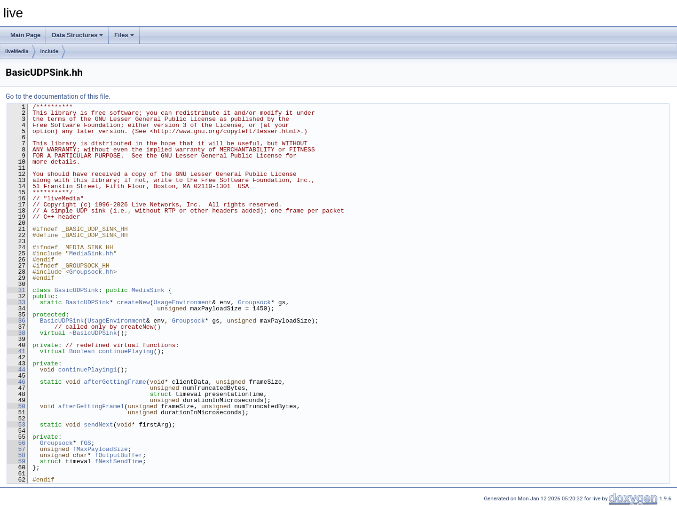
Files (124, 35)
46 (16, 382)
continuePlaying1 (87, 369)
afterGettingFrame (115, 382)
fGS (85, 443)
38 (16, 333)
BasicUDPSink (77, 290)
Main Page (25, 35)
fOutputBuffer (118, 455)
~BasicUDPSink (93, 333)
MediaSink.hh (91, 253)
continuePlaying (125, 351)
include (49, 51)
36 (16, 320)
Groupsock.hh (91, 272)
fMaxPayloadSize (100, 449)
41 (16, 351)
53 (16, 424)
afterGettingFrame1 (91, 406)
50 (16, 406)
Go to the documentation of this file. (58, 96)
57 (16, 449)
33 (16, 302)
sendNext (98, 424)
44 (16, 369)
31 (16, 290)
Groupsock (254, 302)
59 (16, 461)
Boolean (82, 351)
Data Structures (77, 35)
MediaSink (148, 290)
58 (16, 455)
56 (16, 443)
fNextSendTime (118, 461)
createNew (133, 302)
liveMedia (17, 51)
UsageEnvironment (182, 302)
